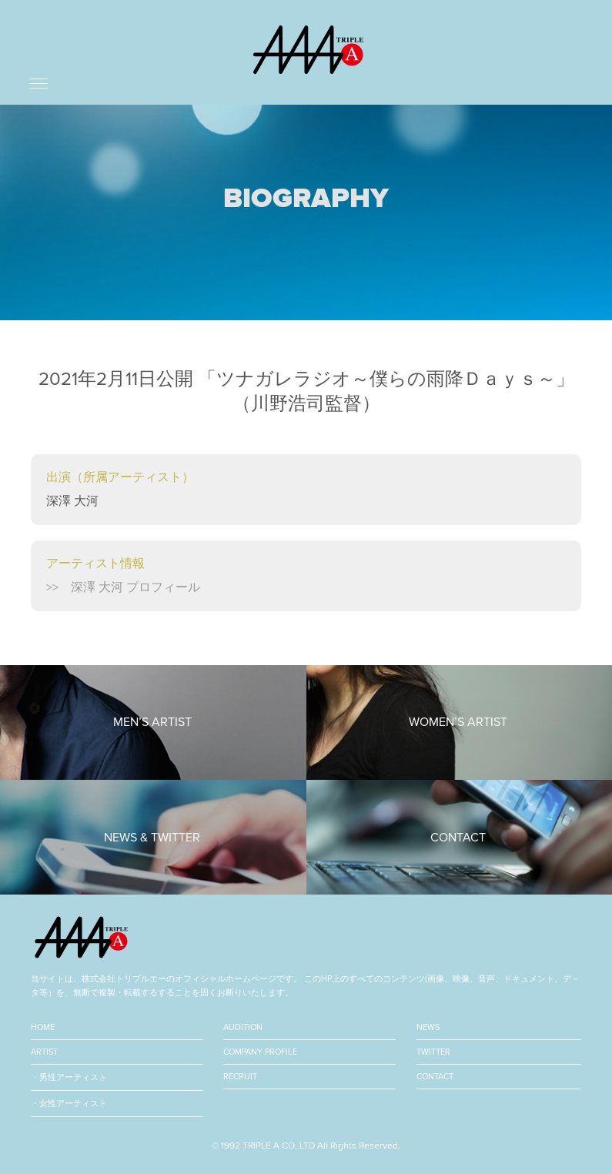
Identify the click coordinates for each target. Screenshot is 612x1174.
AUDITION (243, 1027)
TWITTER (433, 1052)
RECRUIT (240, 1077)
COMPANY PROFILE (260, 1052)
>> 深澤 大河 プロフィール (123, 587)
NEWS (428, 1027)
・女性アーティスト (69, 1104)
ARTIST (44, 1052)
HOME (43, 1027)
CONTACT (434, 1077)
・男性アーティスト (69, 1077)
